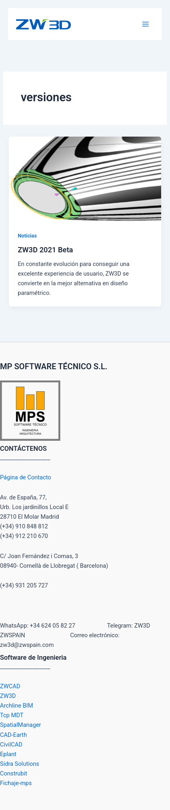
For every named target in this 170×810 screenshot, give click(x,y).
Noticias (27, 236)
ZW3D (8, 696)
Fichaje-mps (16, 783)
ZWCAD (10, 686)
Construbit (13, 773)
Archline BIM (16, 705)
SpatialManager (20, 724)
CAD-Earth (13, 734)
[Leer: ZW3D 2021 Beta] (85, 178)
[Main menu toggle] (145, 24)
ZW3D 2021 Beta (45, 249)
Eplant (8, 754)
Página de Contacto (25, 477)
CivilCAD (11, 744)
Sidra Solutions (19, 763)
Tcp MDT (11, 715)
